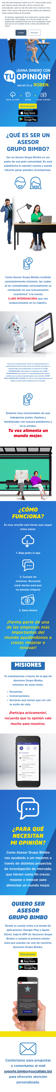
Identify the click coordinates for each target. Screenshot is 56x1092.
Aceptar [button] (21, 33)
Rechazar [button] (34, 33)
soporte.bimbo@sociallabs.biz (28, 1071)
